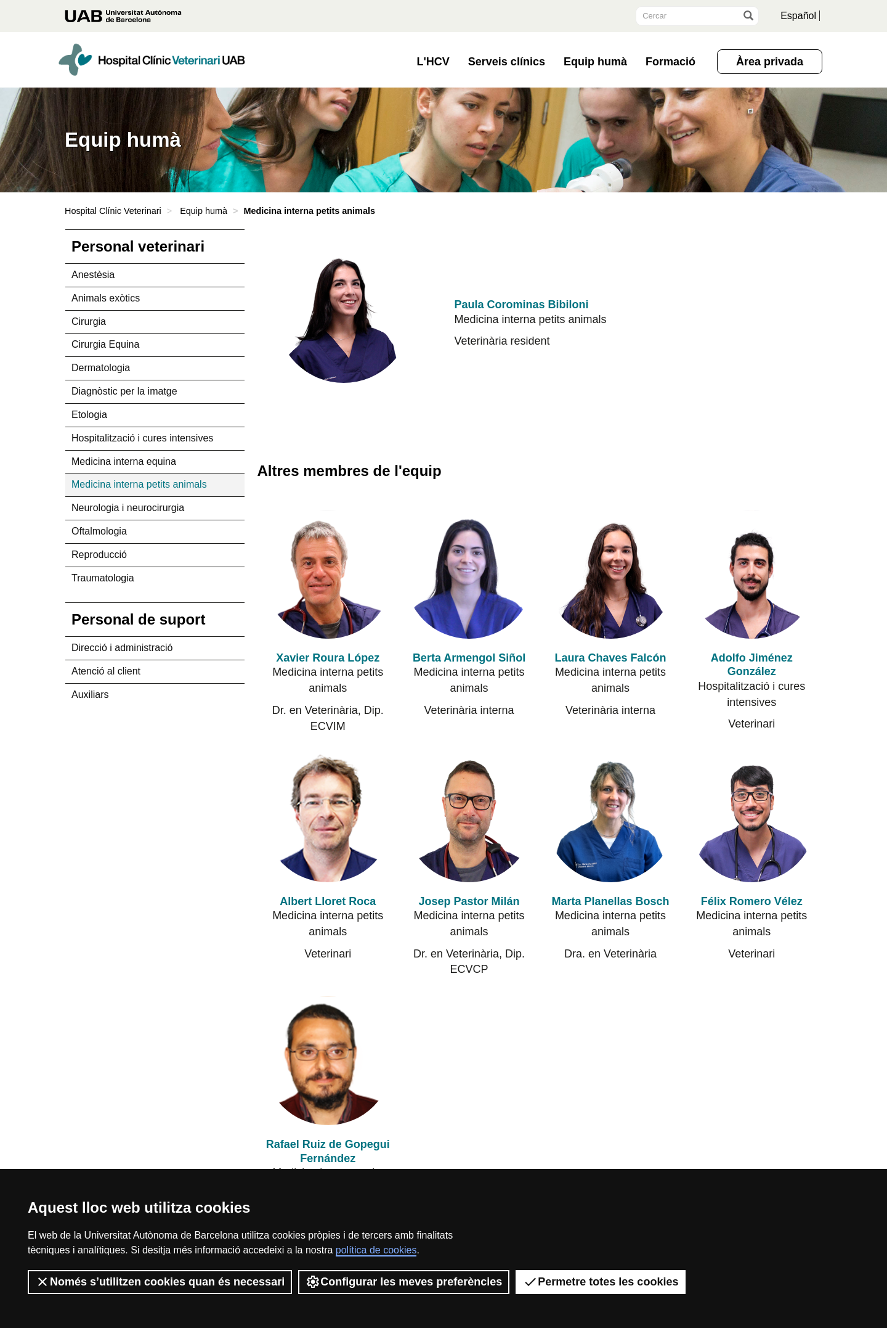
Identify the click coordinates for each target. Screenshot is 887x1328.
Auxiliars (89, 694)
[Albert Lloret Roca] (328, 817)
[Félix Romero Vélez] (751, 817)
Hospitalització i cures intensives (142, 438)
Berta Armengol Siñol (469, 658)
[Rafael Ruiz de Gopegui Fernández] (328, 1060)
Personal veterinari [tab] (138, 246)
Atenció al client (105, 671)
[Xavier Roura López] (328, 574)
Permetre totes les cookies (600, 1281)
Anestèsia (93, 274)
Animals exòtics (105, 298)
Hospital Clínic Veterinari (113, 211)
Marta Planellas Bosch (610, 901)
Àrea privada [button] (769, 61)
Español (798, 15)
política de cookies (376, 1250)
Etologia (89, 414)
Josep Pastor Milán (469, 901)
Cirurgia (88, 321)
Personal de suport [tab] (138, 619)
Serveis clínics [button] (506, 61)
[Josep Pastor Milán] (469, 817)
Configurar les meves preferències (404, 1281)
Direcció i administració (122, 647)
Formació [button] (670, 61)
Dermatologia (100, 368)
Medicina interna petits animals (139, 484)
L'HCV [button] (433, 61)
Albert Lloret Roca (328, 901)
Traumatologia (102, 578)
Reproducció (99, 554)
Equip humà (203, 211)
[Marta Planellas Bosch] (610, 817)
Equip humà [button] (595, 61)
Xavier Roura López (327, 658)
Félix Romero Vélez (752, 901)
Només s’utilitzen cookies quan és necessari (160, 1281)
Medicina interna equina (123, 461)
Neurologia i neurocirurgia (127, 507)
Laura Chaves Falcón (610, 658)
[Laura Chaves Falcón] (610, 574)
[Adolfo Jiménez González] (751, 574)
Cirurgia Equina (105, 344)
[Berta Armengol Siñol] (469, 574)
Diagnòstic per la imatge (124, 391)
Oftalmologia (99, 531)
